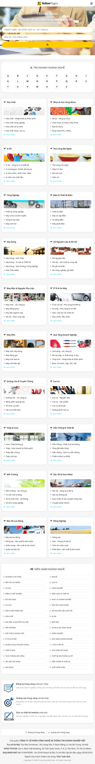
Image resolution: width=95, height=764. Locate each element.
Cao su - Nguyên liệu (61, 397)
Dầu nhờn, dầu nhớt (61, 316)
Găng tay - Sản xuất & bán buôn (19, 541)
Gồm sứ (55, 177)
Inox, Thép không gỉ (14, 444)
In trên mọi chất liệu (14, 177)
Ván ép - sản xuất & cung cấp (64, 262)
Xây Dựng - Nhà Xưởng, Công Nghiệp (22, 266)
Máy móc (11, 334)
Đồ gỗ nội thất (58, 266)
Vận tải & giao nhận (63, 474)
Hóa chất (11, 102)
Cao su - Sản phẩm (60, 401)
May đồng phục (12, 308)
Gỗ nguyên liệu (58, 258)
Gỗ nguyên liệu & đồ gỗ (65, 241)
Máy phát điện (58, 223)
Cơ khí (8, 588)
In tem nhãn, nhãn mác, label (18, 173)
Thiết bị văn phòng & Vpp (62, 656)
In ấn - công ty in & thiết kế (17, 165)
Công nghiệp (13, 195)
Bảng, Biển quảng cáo (15, 401)
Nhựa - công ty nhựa (61, 118)
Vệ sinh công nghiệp (14, 503)
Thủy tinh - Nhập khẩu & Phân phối (67, 359)
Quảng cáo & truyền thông (20, 381)
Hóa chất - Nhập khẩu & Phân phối (21, 118)
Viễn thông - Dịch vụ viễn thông (66, 452)
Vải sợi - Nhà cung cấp (15, 316)
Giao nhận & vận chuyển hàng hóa (67, 499)
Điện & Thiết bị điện (62, 195)
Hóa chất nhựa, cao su (15, 130)
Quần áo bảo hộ (13, 549)
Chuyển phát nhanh (60, 503)
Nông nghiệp (59, 521)
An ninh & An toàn (13, 577)
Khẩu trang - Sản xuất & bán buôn (20, 545)
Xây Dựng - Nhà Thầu (15, 258)
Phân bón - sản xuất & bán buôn (66, 549)
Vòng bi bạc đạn (13, 219)
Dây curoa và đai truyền (16, 215)
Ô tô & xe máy (60, 288)
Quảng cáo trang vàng (32, 698)
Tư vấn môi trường (14, 494)
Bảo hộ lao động (15, 521)
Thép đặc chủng (13, 452)
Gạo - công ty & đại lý (61, 541)
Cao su (56, 381)
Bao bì (54, 577)
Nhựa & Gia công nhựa (64, 102)
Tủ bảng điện (58, 219)
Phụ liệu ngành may (14, 312)
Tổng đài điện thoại (60, 448)
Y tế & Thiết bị (57, 645)
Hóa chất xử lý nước (14, 126)
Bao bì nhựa (57, 126)
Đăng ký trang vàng (32, 684)
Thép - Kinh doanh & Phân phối (19, 448)
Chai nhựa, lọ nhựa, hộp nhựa (65, 122)
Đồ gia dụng (10, 599)
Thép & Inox (12, 427)
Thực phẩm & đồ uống (14, 656)
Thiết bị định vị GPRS (61, 456)
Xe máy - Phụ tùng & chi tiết (64, 308)
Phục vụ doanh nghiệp (61, 599)
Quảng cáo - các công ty (16, 397)
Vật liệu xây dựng (12, 661)
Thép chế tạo (11, 456)
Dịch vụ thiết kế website (31, 712)
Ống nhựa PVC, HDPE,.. (62, 130)
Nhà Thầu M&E (12, 270)
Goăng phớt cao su (60, 410)
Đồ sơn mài (57, 173)
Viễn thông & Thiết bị (63, 427)
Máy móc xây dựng (14, 351)
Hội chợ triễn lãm (13, 410)
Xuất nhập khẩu (58, 667)
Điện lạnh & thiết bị (60, 594)
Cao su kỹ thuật (59, 405)
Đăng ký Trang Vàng (36, 732)
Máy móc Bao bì (13, 359)
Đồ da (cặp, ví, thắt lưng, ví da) (65, 355)
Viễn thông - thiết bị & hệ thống (66, 444)
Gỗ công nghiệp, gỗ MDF (63, 270)
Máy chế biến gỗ (13, 363)
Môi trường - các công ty (16, 490)
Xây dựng (11, 241)
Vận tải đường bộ (59, 494)
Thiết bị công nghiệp (15, 211)
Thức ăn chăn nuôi (60, 545)
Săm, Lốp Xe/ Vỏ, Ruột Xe (63, 312)
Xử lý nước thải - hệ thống (17, 499)
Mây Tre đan (57, 169)
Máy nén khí (11, 223)
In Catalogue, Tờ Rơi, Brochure (19, 169)
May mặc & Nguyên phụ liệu (20, 288)
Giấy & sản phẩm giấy (14, 611)
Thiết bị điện (57, 211)
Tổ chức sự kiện (12, 405)
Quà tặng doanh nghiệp (65, 334)
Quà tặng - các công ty (62, 351)
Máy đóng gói (12, 355)
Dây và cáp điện (59, 215)
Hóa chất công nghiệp (15, 122)
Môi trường (12, 474)
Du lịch (8, 605)
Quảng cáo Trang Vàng (60, 732)
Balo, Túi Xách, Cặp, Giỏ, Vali (64, 363)
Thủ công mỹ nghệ (62, 148)
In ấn (9, 148)
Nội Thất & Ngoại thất (14, 633)
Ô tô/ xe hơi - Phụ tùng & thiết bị (66, 304)
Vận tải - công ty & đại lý (62, 490)
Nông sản (56, 537)
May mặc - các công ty (15, 304)
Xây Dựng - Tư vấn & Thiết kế (18, 262)
